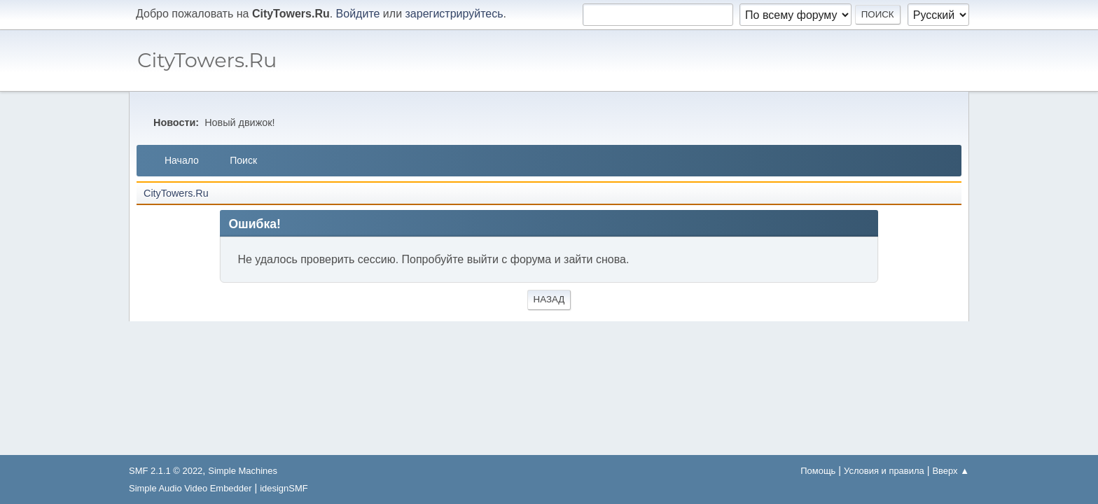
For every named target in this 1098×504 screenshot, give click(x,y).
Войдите (358, 14)
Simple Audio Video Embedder (190, 488)
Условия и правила (884, 470)
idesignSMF (283, 488)
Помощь (817, 470)
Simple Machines (242, 470)
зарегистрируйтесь (454, 14)
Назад (549, 299)
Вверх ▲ (950, 470)
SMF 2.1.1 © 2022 (165, 470)
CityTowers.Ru (207, 60)
